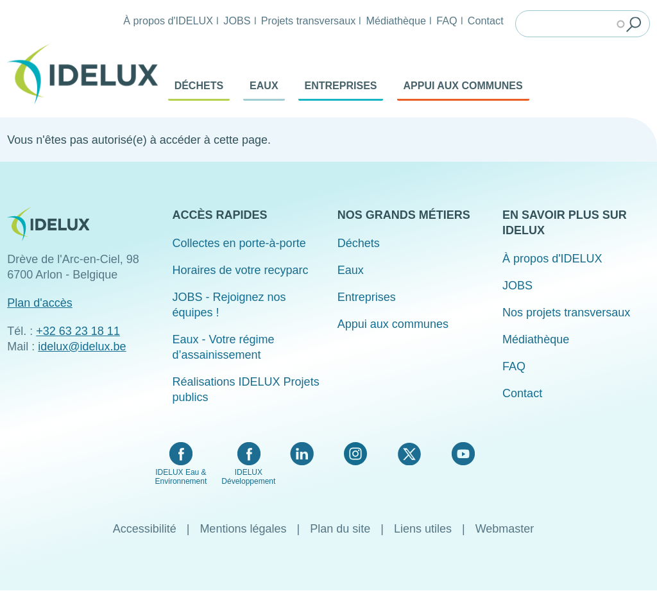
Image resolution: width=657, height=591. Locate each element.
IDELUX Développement (248, 477)
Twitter (409, 453)
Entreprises (341, 85)
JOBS (236, 20)
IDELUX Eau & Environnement (181, 477)
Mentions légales (243, 528)
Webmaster (504, 528)
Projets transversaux (308, 20)
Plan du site (340, 528)
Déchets (199, 85)
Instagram (355, 453)
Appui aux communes (463, 85)
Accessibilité (144, 528)
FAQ (446, 20)
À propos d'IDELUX (168, 20)
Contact (486, 20)
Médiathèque (396, 20)
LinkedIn (302, 453)
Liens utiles (423, 528)
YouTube (463, 453)
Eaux (264, 85)
